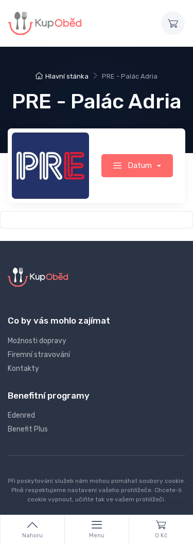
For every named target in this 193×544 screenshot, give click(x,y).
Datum (133, 165)
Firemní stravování (39, 354)
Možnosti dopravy (37, 340)
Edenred (21, 415)
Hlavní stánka (62, 76)
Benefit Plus (28, 429)
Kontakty (23, 368)
